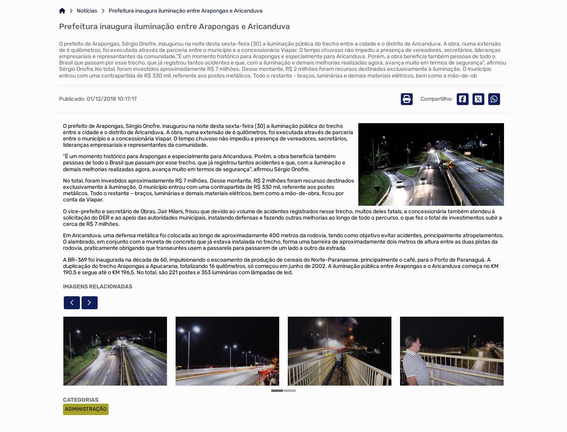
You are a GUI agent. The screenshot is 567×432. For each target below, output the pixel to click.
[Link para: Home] (62, 11)
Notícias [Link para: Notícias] (87, 11)
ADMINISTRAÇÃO (86, 409)
